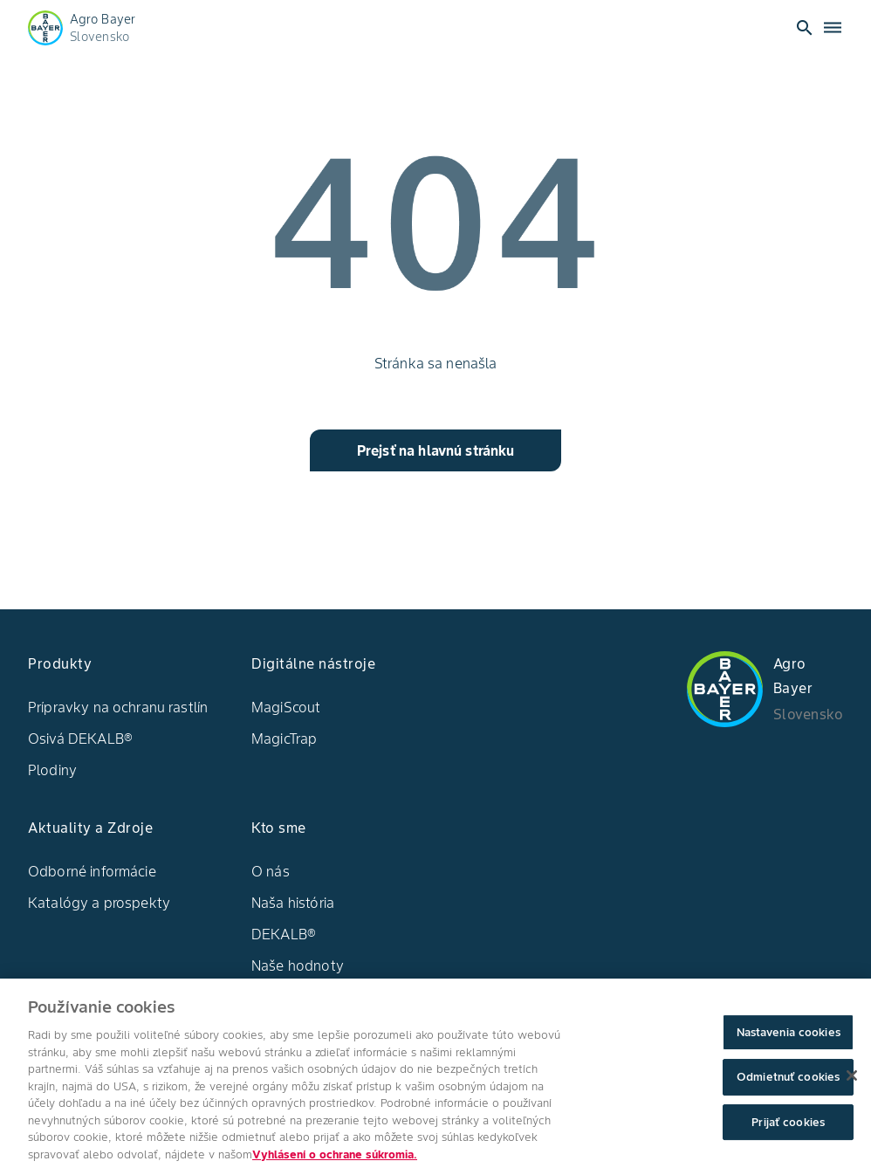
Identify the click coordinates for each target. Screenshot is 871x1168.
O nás (270, 871)
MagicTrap (284, 738)
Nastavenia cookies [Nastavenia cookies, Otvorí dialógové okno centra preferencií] (788, 1041)
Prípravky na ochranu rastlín (118, 707)
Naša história (292, 902)
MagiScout (285, 707)
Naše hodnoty (297, 965)
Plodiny (52, 770)
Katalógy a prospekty (99, 902)
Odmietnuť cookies (788, 1087)
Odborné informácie (92, 871)
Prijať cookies (788, 1131)
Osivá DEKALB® (80, 738)
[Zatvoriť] (852, 1085)
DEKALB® (283, 934)
